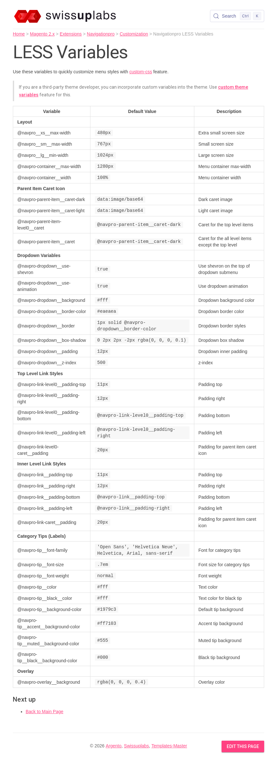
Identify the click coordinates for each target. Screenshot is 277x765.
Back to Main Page (44, 711)
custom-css (140, 71)
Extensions (70, 33)
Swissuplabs (136, 745)
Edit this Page (243, 746)
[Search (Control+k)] (237, 16)
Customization (134, 33)
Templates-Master (169, 745)
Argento (114, 745)
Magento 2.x (42, 33)
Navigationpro (100, 33)
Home (19, 33)
